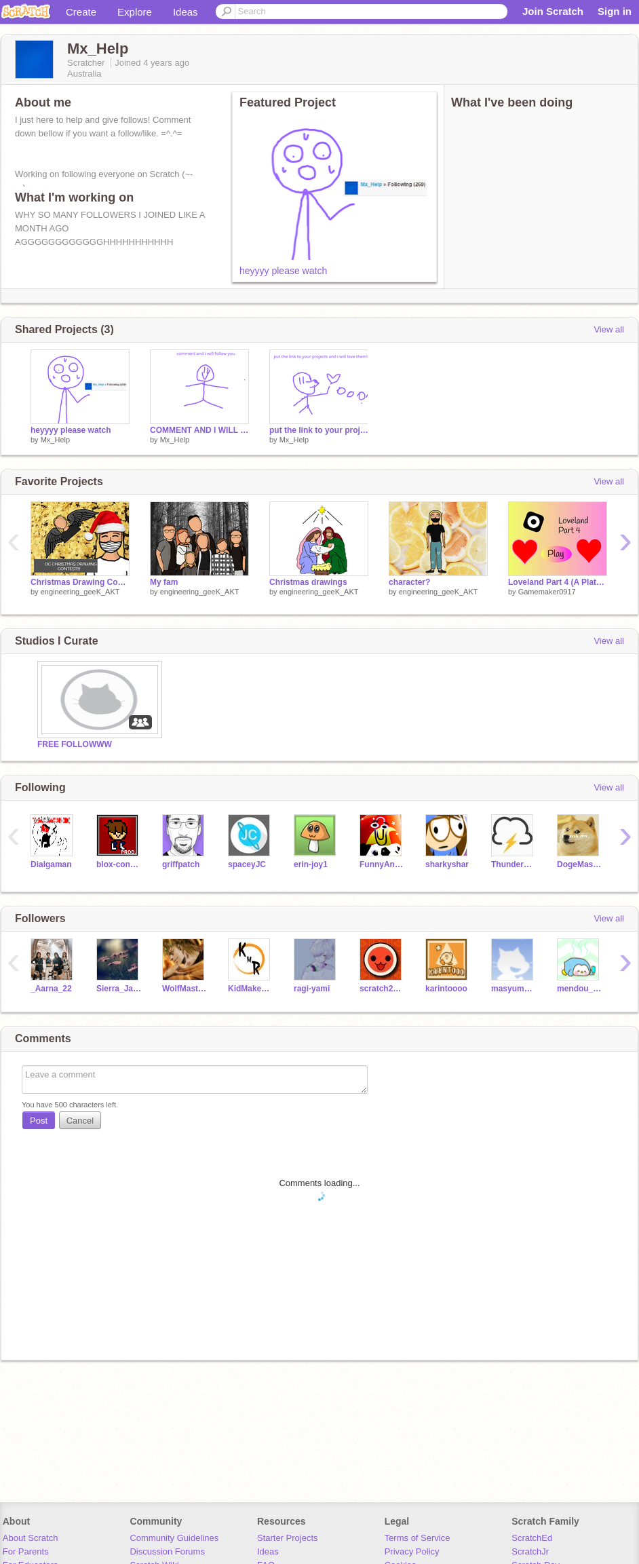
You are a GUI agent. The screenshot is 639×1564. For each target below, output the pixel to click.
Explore (134, 12)
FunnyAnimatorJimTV (382, 864)
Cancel (80, 1120)
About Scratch (30, 1538)
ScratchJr (530, 1551)
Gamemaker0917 (547, 592)
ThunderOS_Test (514, 864)
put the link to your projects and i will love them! (318, 430)
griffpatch (180, 864)
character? (409, 582)
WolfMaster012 (185, 988)
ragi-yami (312, 988)
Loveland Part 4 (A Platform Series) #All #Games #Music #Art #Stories (557, 582)
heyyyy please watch (283, 270)
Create (81, 12)
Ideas (185, 12)
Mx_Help (55, 440)
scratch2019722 (382, 988)
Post (38, 1120)
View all (609, 329)
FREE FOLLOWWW (74, 744)
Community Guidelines (174, 1538)
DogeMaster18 (579, 864)
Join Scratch (552, 11)
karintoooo (446, 988)
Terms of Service (417, 1538)
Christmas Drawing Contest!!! (80, 582)
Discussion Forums (167, 1551)
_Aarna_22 (51, 988)
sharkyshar (447, 864)
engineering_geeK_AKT (80, 592)
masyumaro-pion (514, 988)
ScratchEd (531, 1538)
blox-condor (119, 864)
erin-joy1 (311, 864)
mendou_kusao (579, 988)
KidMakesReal (250, 988)
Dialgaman (51, 864)
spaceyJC (247, 864)
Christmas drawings (308, 582)
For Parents (26, 1551)
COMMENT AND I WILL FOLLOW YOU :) (199, 430)
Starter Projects (287, 1538)
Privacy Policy (412, 1551)
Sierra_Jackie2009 (119, 988)
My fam (164, 582)
